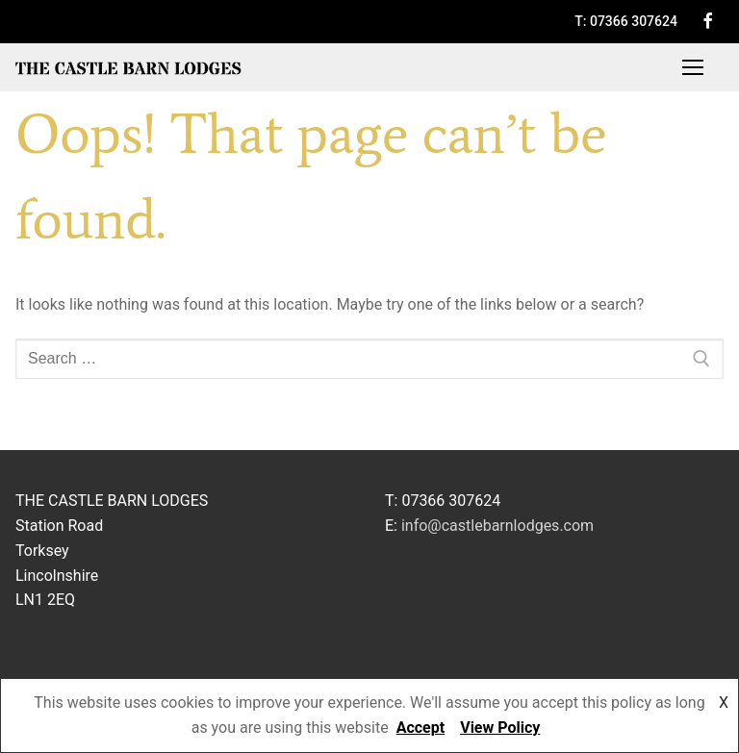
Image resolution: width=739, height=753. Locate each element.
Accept (420, 727)
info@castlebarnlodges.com (497, 525)
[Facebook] (708, 21)
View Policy (500, 727)
